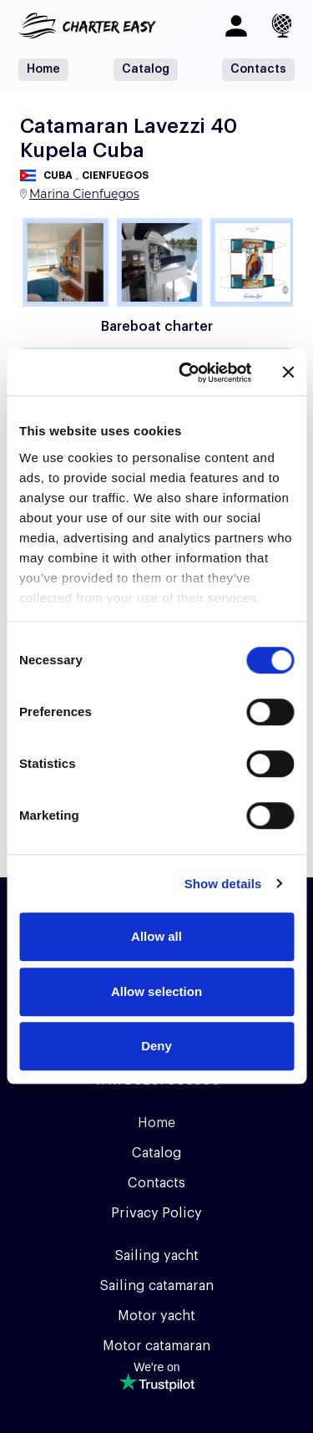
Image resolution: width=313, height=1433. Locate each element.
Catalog (145, 69)
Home (43, 69)
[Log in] (236, 26)
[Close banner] (288, 373)
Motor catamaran (156, 1346)
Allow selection (156, 991)
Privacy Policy (156, 1213)
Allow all (156, 936)
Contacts (258, 69)
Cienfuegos (115, 175)
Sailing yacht (156, 1256)
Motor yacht (156, 1316)
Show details (223, 884)
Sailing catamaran (156, 1286)
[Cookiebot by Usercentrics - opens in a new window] (186, 373)
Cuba (58, 175)
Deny (156, 1046)
